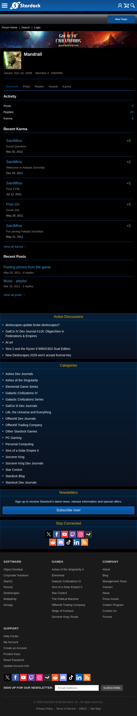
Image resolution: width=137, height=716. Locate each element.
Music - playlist (15, 281)
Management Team (115, 581)
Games (57, 561)
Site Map (95, 708)
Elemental (58, 575)
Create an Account (15, 648)
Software (12, 561)
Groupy (8, 605)
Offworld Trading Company (68, 605)
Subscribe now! (68, 510)
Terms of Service (66, 708)
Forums (107, 616)
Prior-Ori (12, 204)
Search (25, 27)
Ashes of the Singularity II (68, 569)
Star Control (59, 593)
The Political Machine (65, 599)
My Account (11, 642)
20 (131, 112)
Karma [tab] (67, 86)
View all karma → (15, 246)
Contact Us (109, 610)
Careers (108, 587)
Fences (8, 587)
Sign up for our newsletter (28, 687)
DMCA (83, 708)
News (106, 593)
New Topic (121, 19)
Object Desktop (13, 569)
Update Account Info (16, 666)
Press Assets (111, 599)
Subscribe (112, 688)
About (106, 569)
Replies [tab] (39, 86)
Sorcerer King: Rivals (65, 616)
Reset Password (14, 660)
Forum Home (9, 27)
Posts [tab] (26, 86)
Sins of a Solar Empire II (67, 587)
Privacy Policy (44, 708)
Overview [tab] (12, 86)
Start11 (8, 581)
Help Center (11, 636)
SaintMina (14, 141)
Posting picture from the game (27, 267)
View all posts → (15, 295)
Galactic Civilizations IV (66, 581)
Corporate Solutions (16, 575)
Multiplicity (10, 599)
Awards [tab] (53, 86)
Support (11, 628)
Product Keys (12, 654)
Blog (105, 575)
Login (37, 27)
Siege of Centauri (63, 610)
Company (110, 561)
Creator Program (113, 605)
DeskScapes (11, 593)
